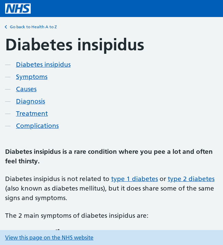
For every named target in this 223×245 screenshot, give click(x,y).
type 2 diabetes (191, 179)
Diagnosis (30, 101)
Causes (26, 89)
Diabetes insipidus (43, 64)
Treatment (32, 113)
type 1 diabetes (134, 179)
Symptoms (31, 77)
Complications (37, 126)
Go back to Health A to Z (31, 26)
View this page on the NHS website (49, 237)
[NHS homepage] (18, 8)
